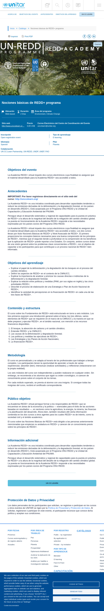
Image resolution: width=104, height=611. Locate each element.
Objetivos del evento (28, 14)
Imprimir (14, 37)
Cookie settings (76, 584)
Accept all (76, 599)
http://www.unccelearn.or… (13, 126)
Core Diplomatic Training (85, 547)
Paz (32, 537)
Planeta (33, 544)
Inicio (12, 28)
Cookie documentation (11, 605)
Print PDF (29, 37)
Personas (34, 541)
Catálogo (22, 28)
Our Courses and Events (85, 535)
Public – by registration (62, 535)
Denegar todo (76, 591)
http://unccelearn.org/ (26, 199)
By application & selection (63, 538)
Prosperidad (35, 548)
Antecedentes (47, 14)
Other (56, 563)
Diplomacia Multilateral (39, 551)
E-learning (57, 556)
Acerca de (12, 14)
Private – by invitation (61, 541)
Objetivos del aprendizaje (67, 14)
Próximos (11, 535)
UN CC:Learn (87, 14)
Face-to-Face (58, 559)
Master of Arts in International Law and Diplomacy (84, 559)
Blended (57, 553)
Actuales (11, 544)
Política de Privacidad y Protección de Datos (69, 508)
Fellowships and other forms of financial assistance (84, 568)
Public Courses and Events (86, 538)
